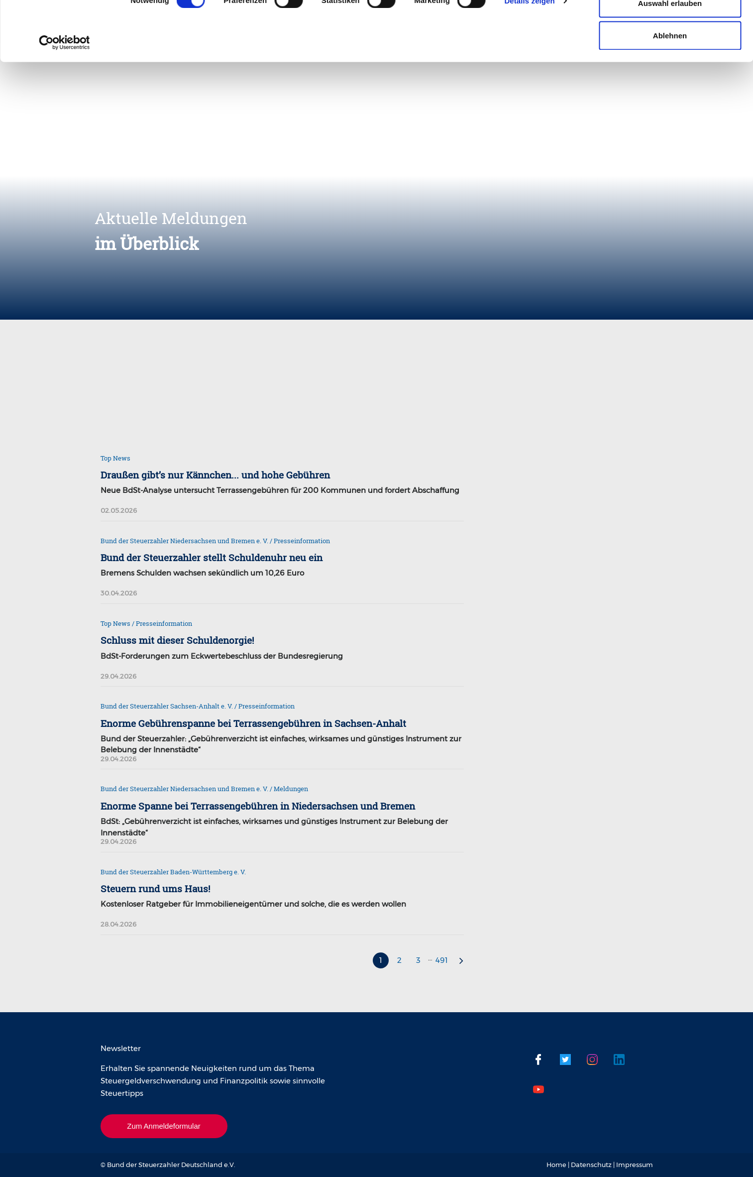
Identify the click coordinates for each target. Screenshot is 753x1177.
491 (441, 960)
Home (556, 1165)
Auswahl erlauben (670, 59)
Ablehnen (670, 91)
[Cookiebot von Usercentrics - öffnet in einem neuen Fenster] (64, 98)
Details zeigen (529, 56)
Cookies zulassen (670, 26)
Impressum (634, 1165)
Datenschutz (591, 1165)
